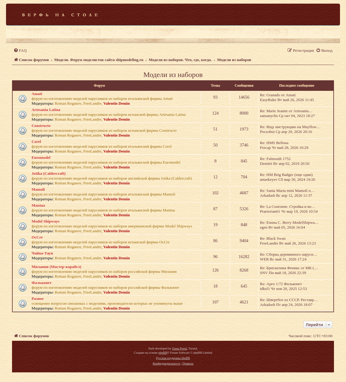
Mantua (38, 205)
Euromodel (41, 157)
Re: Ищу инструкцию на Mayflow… (290, 127)
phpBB (162, 352)
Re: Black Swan (273, 238)
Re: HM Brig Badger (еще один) (286, 174)
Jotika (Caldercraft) (49, 173)
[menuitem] (20, 50)
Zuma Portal (179, 348)
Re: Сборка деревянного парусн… (288, 254)
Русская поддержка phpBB (173, 358)
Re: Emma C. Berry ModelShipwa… (289, 222)
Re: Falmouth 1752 (275, 158)
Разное (38, 298)
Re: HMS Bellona (274, 142)
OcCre (37, 237)
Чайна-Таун (42, 253)
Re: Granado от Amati (278, 95)
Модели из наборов (172, 75)
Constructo (41, 125)
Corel (36, 141)
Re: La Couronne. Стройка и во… (287, 206)
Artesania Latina (46, 109)
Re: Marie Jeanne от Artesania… (286, 111)
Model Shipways (46, 221)
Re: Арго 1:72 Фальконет (281, 284)
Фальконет (41, 282)
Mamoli (38, 189)
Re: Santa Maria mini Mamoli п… (287, 190)
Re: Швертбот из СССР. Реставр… (289, 299)
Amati (37, 93)
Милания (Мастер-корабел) (56, 266)
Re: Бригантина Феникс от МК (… (289, 268)
